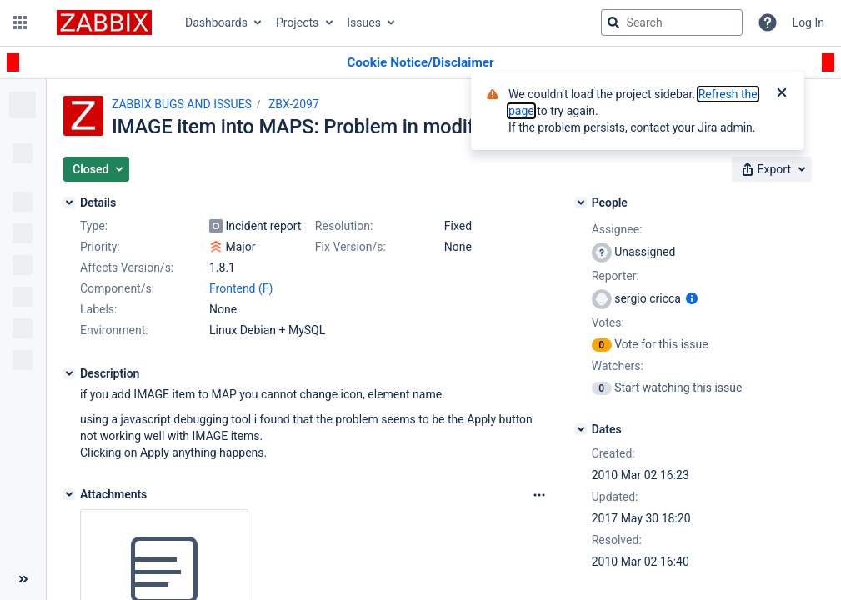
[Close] (781, 94)
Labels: (98, 309)
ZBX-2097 (293, 104)
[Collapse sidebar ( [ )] (23, 579)
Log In (808, 22)
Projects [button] (297, 22)
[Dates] (581, 429)
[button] (20, 22)
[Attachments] (69, 494)
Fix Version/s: (350, 246)
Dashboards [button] (216, 22)
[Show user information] (691, 298)
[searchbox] (672, 22)
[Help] (767, 22)
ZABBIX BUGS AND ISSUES (182, 104)
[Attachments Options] (539, 495)
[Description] (69, 373)
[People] (581, 202)
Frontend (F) (241, 288)
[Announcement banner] (420, 63)
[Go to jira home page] (104, 22)
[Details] (69, 202)
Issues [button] (364, 22)
